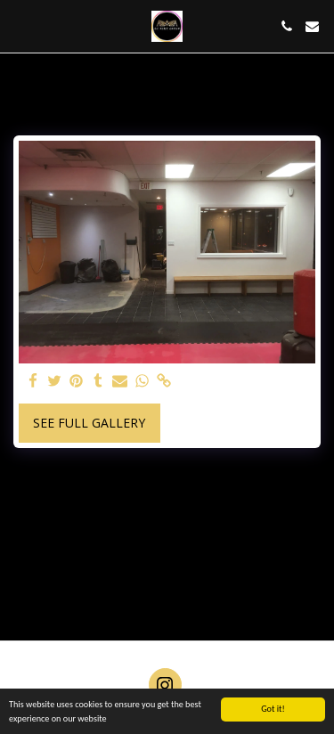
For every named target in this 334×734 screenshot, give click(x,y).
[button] (19, 25)
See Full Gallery (89, 422)
